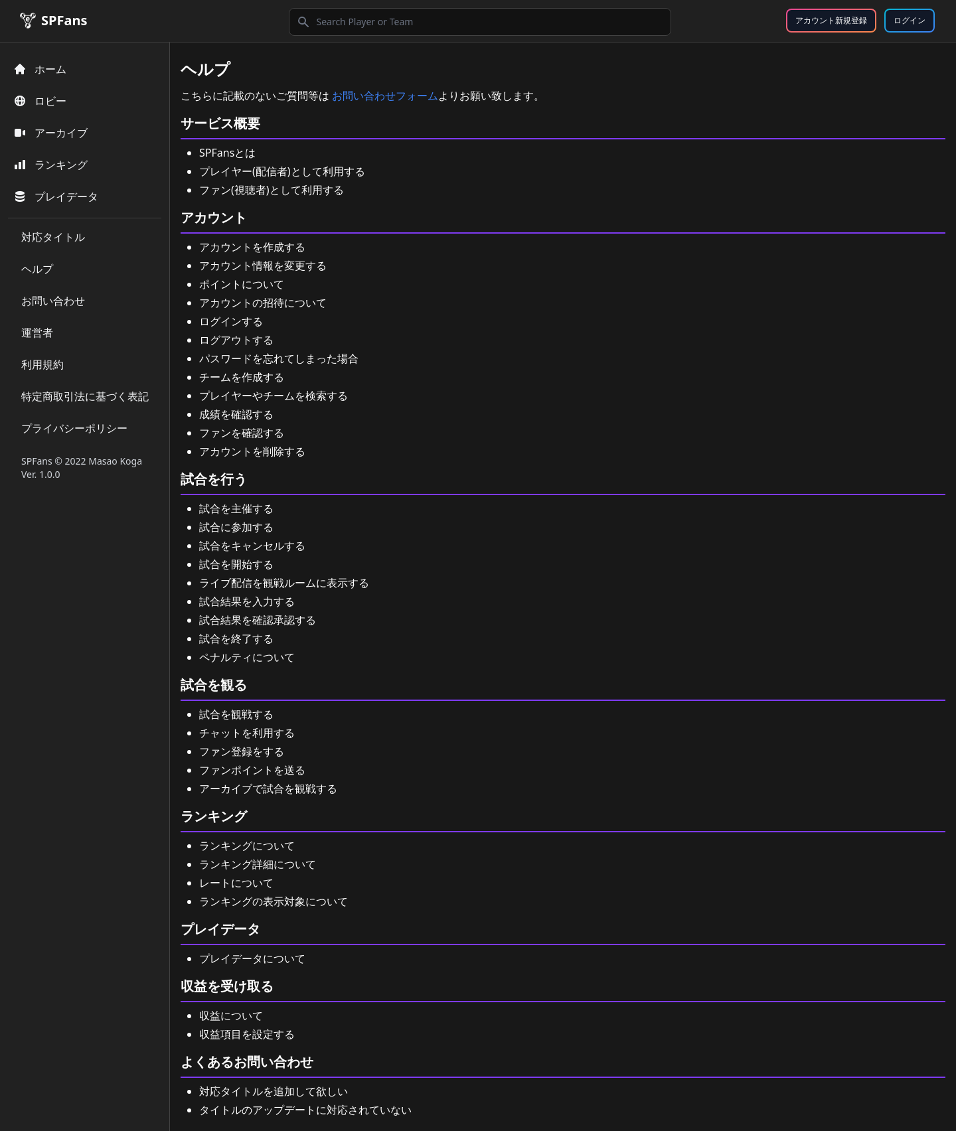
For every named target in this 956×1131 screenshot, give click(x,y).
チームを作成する (241, 377)
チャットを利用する (247, 732)
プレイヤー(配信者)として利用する (282, 171)
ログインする (231, 321)
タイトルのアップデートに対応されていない (305, 1109)
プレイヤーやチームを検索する (273, 395)
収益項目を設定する (247, 1034)
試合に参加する (236, 527)
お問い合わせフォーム (385, 95)
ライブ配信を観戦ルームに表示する (284, 582)
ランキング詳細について (257, 864)
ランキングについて (247, 845)
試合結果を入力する (247, 601)
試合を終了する (236, 638)
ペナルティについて (247, 657)
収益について (231, 1015)
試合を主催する (236, 508)
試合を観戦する (236, 714)
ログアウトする (236, 340)
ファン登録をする (241, 751)
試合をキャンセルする (252, 545)
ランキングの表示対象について (273, 901)
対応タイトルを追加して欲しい (273, 1091)
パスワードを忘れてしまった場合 (278, 358)
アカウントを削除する (252, 451)
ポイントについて (241, 284)
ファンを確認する (241, 432)
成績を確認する (236, 414)
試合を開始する (236, 564)
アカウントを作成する (252, 247)
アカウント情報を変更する (263, 265)
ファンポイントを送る (252, 770)
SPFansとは (227, 152)
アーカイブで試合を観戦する (268, 788)
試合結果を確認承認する (257, 620)
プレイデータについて (252, 958)
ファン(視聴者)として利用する (271, 190)
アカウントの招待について (263, 302)
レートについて (236, 882)
